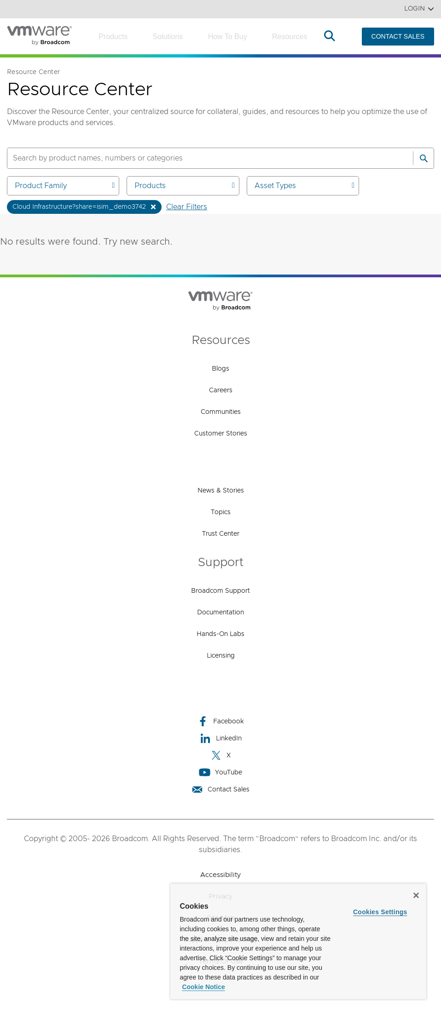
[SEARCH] (200, 158)
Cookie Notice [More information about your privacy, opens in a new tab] (203, 987)
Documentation (220, 612)
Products (113, 36)
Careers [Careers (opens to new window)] (220, 390)
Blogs (220, 369)
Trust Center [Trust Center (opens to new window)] (220, 534)
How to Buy (227, 36)
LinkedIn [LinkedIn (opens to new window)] (221, 738)
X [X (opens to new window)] (220, 755)
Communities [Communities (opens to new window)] (221, 412)
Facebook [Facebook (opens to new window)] (220, 721)
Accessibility (220, 874)
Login (419, 9)
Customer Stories (220, 433)
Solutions (168, 36)
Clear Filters (186, 207)
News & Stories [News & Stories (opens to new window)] (220, 490)
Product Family (65, 185)
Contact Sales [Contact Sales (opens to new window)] (220, 789)
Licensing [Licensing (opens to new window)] (221, 656)
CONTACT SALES (397, 36)
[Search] (423, 158)
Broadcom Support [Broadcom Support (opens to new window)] (220, 591)
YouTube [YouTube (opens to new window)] (220, 772)
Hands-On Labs (220, 634)
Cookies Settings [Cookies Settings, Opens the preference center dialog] (380, 912)
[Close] (416, 895)
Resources (289, 36)
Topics (221, 512)
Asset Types (304, 185)
